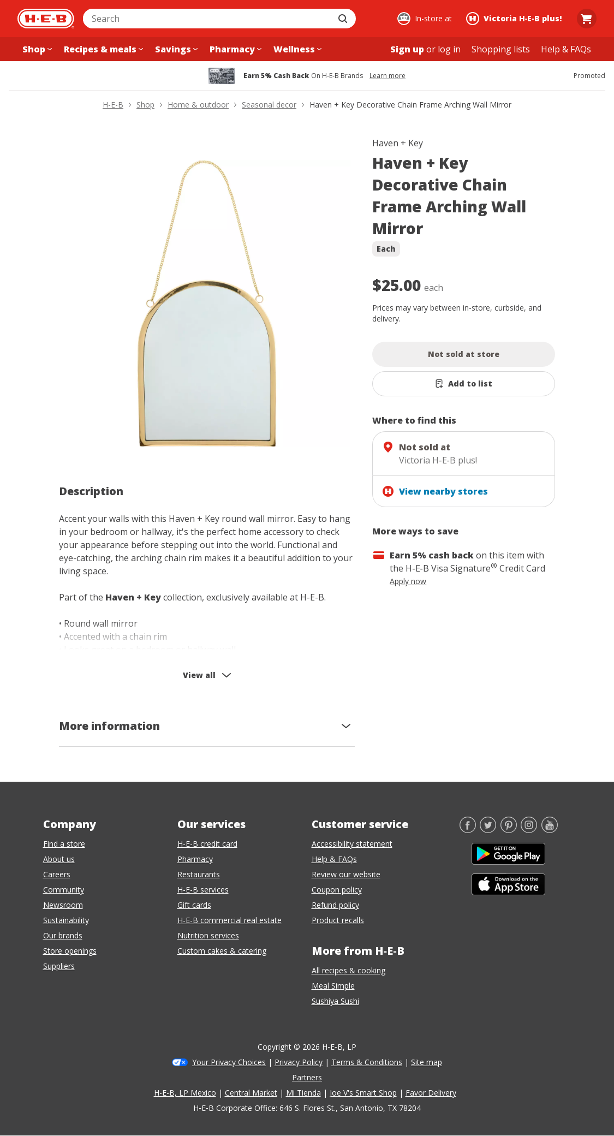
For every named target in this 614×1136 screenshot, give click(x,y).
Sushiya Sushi (335, 1001)
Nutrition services (208, 935)
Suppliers (59, 966)
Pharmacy (195, 859)
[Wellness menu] (296, 49)
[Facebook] (468, 830)
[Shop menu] (36, 49)
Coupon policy (337, 889)
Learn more (387, 76)
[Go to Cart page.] (587, 18)
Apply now (408, 581)
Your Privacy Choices (229, 1062)
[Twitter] (488, 830)
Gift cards (194, 905)
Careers (56, 874)
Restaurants (198, 874)
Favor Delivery (431, 1092)
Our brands (62, 935)
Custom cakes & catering (221, 950)
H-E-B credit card (207, 843)
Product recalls (338, 920)
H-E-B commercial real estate (229, 920)
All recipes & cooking (348, 970)
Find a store (64, 843)
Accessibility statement (352, 843)
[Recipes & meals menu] (102, 49)
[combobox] (207, 18)
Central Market (251, 1092)
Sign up (407, 49)
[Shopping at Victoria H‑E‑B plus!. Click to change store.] (515, 18)
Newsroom (63, 905)
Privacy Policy (299, 1062)
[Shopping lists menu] (500, 49)
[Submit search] (344, 18)
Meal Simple (333, 985)
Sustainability (66, 920)
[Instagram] (529, 830)
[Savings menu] (175, 49)
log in (449, 49)
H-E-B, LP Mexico (185, 1092)
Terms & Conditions (366, 1062)
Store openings (70, 950)
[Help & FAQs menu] (566, 49)
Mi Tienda (303, 1092)
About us (59, 859)
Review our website (346, 874)
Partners (307, 1077)
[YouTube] (549, 830)
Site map (426, 1062)
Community (63, 889)
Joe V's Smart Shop (363, 1092)
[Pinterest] (508, 830)
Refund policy (335, 905)
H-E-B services (203, 889)
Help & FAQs (334, 859)
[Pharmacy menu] (234, 49)
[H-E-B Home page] (45, 18)
